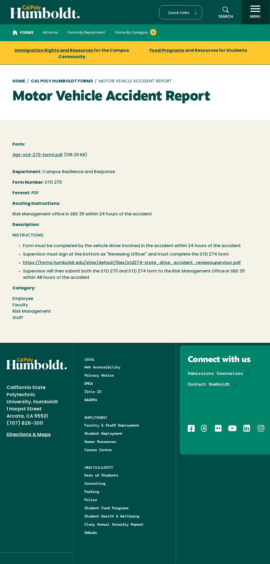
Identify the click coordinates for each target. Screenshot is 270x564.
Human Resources (100, 442)
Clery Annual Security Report (113, 524)
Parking (91, 491)
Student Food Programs (106, 508)
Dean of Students (101, 475)
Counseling (94, 483)
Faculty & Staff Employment (111, 425)
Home (18, 81)
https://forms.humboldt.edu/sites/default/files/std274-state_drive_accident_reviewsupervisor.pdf (132, 263)
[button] (180, 12)
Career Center (98, 450)
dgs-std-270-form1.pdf (37, 155)
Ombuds (90, 532)
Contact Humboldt (209, 384)
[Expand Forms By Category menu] (153, 32)
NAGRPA (90, 400)
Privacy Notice (99, 375)
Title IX (92, 392)
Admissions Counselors (215, 373)
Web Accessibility (102, 367)
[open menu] (255, 12)
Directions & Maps (29, 434)
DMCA (88, 383)
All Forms (50, 32)
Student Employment (103, 433)
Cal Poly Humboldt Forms (62, 81)
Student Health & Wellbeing (111, 516)
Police (90, 500)
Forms (23, 33)
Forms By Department (86, 32)
